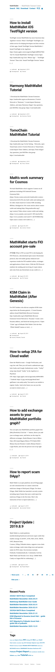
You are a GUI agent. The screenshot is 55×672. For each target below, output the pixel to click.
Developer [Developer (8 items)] (29, 642)
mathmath (14, 69)
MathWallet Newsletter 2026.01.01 (24, 613)
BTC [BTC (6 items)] (31, 640)
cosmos (24, 228)
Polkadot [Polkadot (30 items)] (13, 652)
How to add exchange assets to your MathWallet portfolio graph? (26, 416)
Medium (32, 664)
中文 (38, 8)
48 (42, 575)
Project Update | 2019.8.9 (22, 524)
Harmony (24, 116)
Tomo (23, 163)
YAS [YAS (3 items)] (32, 655)
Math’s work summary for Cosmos (26, 180)
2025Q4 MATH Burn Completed (22, 610)
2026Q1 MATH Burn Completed (22, 596)
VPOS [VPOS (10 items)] (29, 655)
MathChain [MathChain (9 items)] (34, 645)
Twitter (21, 664)
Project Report (25, 566)
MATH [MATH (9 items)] (29, 645)
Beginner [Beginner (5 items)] (17, 640)
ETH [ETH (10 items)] (43, 642)
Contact (32, 8)
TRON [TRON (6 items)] (18, 655)
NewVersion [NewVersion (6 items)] (36, 648)
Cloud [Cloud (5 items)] (11, 642)
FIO (23, 278)
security (24, 508)
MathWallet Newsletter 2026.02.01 (24, 607)
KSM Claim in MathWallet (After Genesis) (23, 296)
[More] (42, 9)
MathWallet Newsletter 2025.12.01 (24, 626)
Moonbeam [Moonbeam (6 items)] (30, 648)
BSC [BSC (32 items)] (24, 640)
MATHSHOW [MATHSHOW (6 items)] (13, 648)
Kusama (14, 337)
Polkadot (18, 337)
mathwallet (14, 455)
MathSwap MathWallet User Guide (23, 602)
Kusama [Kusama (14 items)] (25, 645)
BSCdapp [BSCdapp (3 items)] (28, 640)
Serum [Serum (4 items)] (43, 651)
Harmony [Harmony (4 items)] (16, 645)
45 (28, 575)
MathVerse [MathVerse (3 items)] (18, 648)
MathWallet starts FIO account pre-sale (26, 244)
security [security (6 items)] (39, 651)
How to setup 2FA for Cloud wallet (26, 354)
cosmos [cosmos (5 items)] (14, 642)
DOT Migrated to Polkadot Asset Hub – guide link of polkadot (25, 622)
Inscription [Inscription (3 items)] (20, 645)
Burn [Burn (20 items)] (34, 640)
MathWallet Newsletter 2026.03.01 (24, 605)
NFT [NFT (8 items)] (40, 648)
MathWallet (14, 6)
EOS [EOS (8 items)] (41, 642)
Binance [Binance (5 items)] (21, 640)
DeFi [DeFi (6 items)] (25, 642)
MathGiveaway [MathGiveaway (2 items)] (39, 645)
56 (52, 575)
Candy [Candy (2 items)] (37, 640)
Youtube (38, 664)
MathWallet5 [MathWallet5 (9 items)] (24, 648)
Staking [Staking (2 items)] (15, 655)
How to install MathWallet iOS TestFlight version (23, 27)
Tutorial (24, 71)
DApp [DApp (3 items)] (23, 642)
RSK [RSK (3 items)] (30, 651)
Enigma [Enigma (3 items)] (38, 642)
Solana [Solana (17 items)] (12, 655)
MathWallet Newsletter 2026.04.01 (24, 599)
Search (12, 8)
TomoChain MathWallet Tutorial (25, 132)
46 (33, 575)
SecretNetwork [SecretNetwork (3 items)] (34, 651)
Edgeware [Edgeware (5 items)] (34, 642)
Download (24, 8)
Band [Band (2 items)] (13, 640)
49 (47, 575)
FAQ (17, 8)
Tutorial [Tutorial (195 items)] (24, 655)
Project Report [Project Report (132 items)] (22, 651)
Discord (27, 664)
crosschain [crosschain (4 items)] (19, 642)
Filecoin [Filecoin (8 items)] (12, 645)
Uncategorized (15, 71)
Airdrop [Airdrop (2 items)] (11, 640)
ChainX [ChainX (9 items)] (40, 640)
